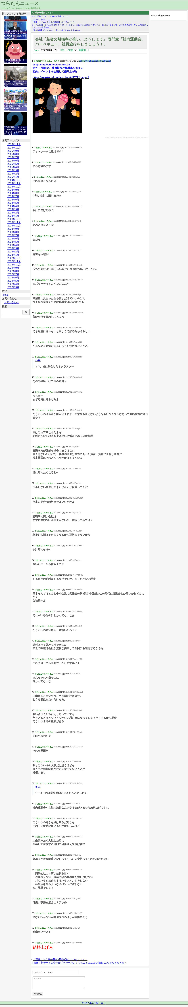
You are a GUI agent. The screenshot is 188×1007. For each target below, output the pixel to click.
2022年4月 (13, 284)
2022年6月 (13, 277)
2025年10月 (14, 147)
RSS (5, 294)
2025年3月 (13, 170)
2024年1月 (13, 216)
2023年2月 (13, 251)
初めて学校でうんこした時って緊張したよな (50, 16)
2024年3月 (13, 209)
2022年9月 (13, 268)
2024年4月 (13, 206)
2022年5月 (13, 281)
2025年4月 (13, 167)
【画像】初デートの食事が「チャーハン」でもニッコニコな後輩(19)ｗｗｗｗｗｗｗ (77, 962)
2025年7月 (13, 157)
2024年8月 (13, 193)
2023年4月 (13, 245)
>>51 (38, 786)
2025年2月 (13, 173)
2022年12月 (14, 258)
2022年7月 (13, 274)
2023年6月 (13, 238)
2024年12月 (14, 180)
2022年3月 (13, 287)
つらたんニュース (20, 3)
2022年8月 (13, 271)
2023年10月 (14, 225)
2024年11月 (14, 183)
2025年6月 (13, 160)
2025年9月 (13, 151)
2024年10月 (14, 186)
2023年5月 (13, 242)
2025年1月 (13, 177)
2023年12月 (14, 219)
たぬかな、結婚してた (41, 19)
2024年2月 (13, 212)
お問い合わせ (11, 302)
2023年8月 (13, 232)
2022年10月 (14, 264)
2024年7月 (13, 196)
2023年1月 (13, 255)
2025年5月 (13, 164)
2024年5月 (13, 203)
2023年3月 (13, 248)
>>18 (38, 360)
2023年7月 (13, 235)
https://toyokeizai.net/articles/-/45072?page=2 (61, 77)
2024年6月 (13, 199)
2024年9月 (13, 190)
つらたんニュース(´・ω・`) (94, 1005)
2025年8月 (13, 154)
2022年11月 (14, 261)
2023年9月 (13, 229)
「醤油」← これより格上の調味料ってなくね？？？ (53, 22)
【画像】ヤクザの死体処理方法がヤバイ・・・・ (60, 959)
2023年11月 (14, 222)
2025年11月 (14, 144)
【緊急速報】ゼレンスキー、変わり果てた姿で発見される (56, 30)
